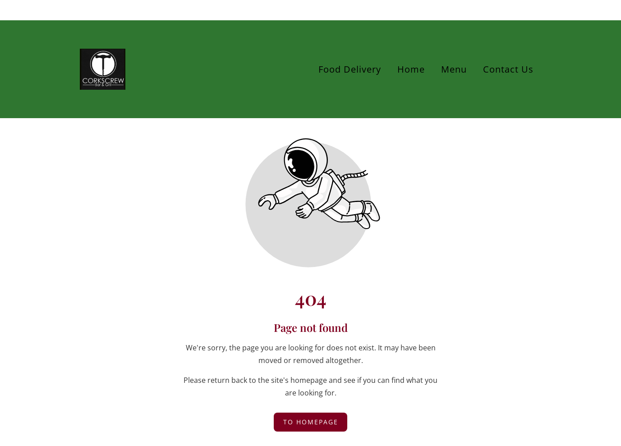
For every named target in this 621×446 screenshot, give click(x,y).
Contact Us (508, 69)
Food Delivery (349, 69)
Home (411, 69)
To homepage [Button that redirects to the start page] (310, 422)
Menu (454, 69)
